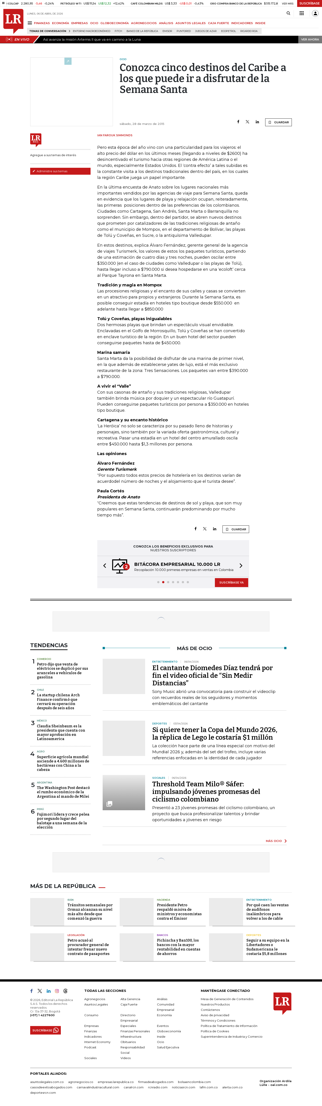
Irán (71, 899)
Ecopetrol (228, 31)
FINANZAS (42, 23)
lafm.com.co (209, 1087)
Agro (41, 751)
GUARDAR (278, 122)
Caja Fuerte (129, 1004)
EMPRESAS (79, 23)
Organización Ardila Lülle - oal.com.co (276, 1083)
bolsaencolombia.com (194, 1082)
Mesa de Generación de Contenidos (227, 999)
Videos (126, 1058)
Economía (164, 1015)
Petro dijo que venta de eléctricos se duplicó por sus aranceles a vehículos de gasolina (62, 670)
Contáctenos (210, 1010)
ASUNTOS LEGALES (191, 23)
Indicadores (93, 1036)
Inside (161, 1036)
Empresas (91, 1026)
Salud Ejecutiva (168, 1047)
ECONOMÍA (60, 23)
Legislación (76, 935)
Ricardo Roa (249, 31)
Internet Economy (97, 1042)
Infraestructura (131, 1036)
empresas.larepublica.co (116, 1082)
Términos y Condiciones (218, 1020)
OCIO (94, 23)
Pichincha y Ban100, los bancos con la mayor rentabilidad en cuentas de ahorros (178, 947)
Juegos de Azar (206, 31)
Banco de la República (142, 31)
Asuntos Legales (96, 1004)
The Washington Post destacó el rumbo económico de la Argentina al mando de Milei (63, 792)
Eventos (163, 1026)
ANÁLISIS (166, 23)
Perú (40, 809)
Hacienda (163, 899)
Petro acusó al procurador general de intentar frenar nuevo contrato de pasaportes (89, 947)
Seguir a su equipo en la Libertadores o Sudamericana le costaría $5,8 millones (267, 947)
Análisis (162, 999)
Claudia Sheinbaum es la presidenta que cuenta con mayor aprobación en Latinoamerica (61, 732)
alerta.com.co (232, 1087)
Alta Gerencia (130, 999)
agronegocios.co (80, 1082)
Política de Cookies (215, 1031)
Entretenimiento (259, 899)
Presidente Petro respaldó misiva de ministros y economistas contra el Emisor (179, 912)
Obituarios (128, 1042)
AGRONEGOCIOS (144, 23)
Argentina (44, 782)
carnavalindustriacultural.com (98, 1087)
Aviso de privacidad (215, 1015)
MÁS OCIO (274, 841)
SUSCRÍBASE (309, 3)
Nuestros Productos (215, 1004)
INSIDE (260, 23)
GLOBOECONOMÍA (114, 23)
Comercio (44, 659)
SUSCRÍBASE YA (231, 582)
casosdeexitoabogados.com (51, 1087)
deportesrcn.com (43, 1092)
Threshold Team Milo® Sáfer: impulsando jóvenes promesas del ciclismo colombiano (206, 791)
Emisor (167, 31)
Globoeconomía (169, 1031)
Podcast (90, 1047)
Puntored (184, 31)
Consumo (91, 1015)
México (42, 720)
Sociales (90, 1058)
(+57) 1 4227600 (42, 1015)
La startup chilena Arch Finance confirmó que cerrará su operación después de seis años (58, 701)
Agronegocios (94, 999)
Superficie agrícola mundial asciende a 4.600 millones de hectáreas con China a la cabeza (63, 763)
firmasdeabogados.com (156, 1082)
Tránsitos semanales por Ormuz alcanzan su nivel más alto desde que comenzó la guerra (90, 912)
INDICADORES (242, 23)
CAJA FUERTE (218, 23)
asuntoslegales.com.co (47, 1082)
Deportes (253, 935)
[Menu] (30, 23)
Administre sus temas (49, 171)
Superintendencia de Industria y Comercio (232, 1036)
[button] (103, 566)
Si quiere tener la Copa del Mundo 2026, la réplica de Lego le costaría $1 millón (214, 733)
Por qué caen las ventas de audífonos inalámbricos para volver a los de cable (267, 912)
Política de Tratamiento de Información (229, 1026)
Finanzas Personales (135, 1031)
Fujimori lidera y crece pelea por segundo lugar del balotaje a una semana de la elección (63, 820)
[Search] (288, 13)
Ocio (160, 1042)
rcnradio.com (157, 1087)
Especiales (128, 1026)
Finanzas (90, 1031)
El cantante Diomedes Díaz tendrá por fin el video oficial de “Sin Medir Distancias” (212, 675)
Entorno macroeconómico (91, 31)
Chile (40, 689)
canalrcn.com (134, 1087)
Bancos (162, 935)
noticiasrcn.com (183, 1087)
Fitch (118, 31)
